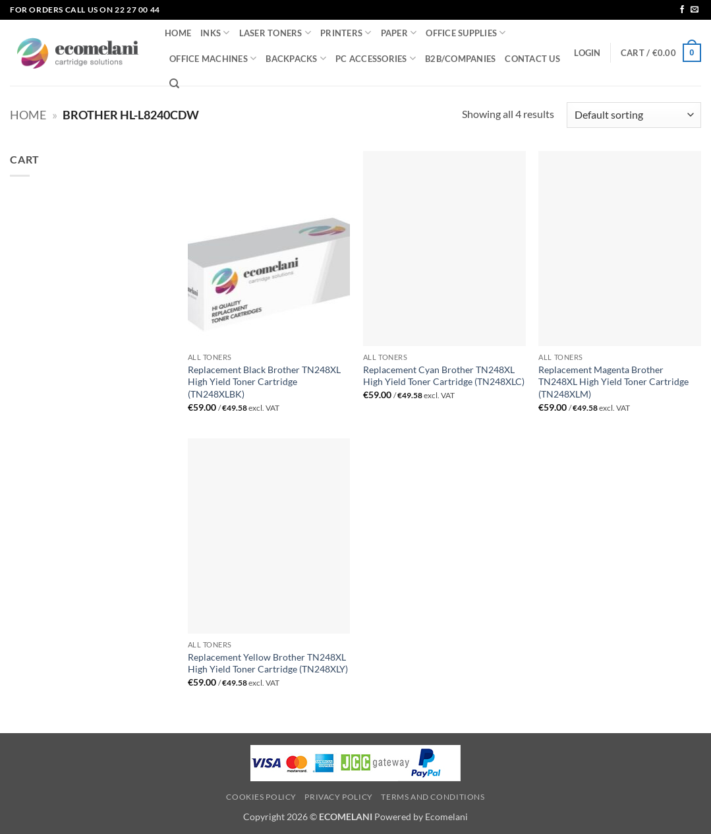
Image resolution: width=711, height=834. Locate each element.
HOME (178, 33)
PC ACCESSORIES (375, 58)
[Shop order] (634, 115)
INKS (214, 32)
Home (28, 114)
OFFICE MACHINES (212, 58)
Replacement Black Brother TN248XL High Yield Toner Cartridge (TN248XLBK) (264, 382)
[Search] (174, 83)
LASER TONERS (275, 32)
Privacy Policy (338, 797)
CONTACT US (532, 58)
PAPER (399, 32)
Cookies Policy (261, 797)
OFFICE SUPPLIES (465, 32)
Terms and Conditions (432, 797)
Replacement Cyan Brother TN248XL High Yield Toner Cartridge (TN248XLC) (444, 376)
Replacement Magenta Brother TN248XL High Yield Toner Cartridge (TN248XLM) (613, 382)
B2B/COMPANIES (460, 58)
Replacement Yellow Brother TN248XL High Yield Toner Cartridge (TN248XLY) (268, 663)
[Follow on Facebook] (682, 10)
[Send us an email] (694, 10)
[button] (587, 53)
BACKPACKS (296, 58)
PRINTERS (346, 32)
